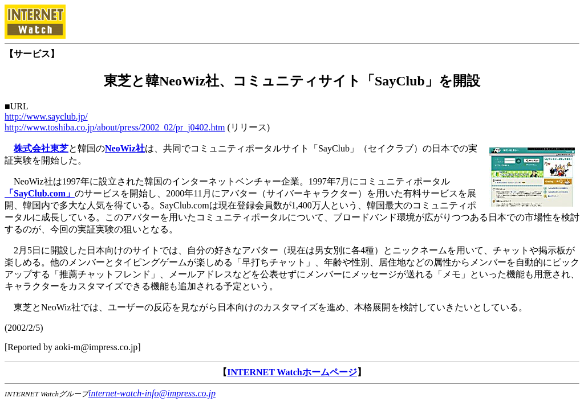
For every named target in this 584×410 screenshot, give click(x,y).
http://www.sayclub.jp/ (46, 116)
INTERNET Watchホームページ (291, 372)
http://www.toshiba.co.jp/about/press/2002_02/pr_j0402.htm (115, 127)
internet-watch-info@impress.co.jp (152, 393)
